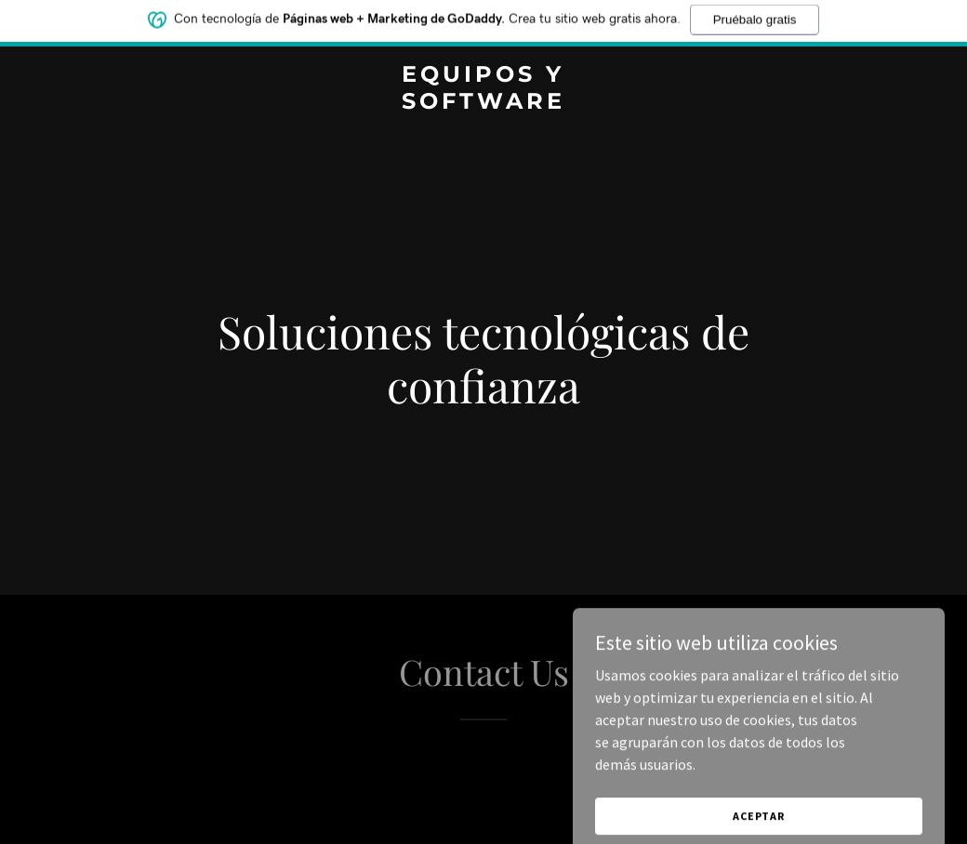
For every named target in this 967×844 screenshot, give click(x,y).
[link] (484, 103)
